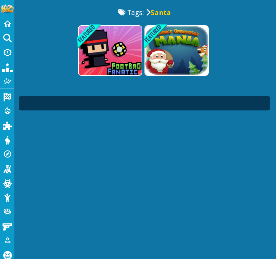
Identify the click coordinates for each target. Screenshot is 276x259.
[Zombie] (7, 183)
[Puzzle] (7, 125)
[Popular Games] (7, 67)
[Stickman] (7, 197)
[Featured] (7, 81)
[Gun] (7, 226)
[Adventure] (7, 154)
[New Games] (7, 52)
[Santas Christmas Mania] (175, 50)
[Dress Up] (7, 139)
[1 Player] (7, 240)
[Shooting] (7, 168)
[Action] (7, 111)
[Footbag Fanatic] (109, 50)
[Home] (7, 24)
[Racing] (7, 96)
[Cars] (7, 211)
